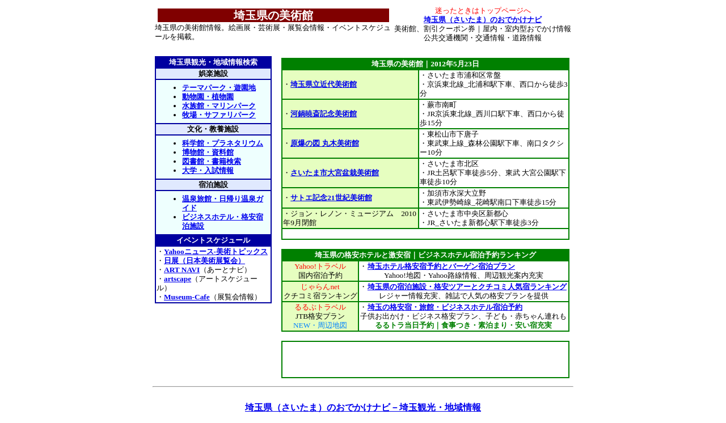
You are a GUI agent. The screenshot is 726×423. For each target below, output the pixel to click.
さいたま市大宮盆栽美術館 (334, 172)
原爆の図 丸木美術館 (324, 143)
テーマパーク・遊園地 (219, 87)
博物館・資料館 (208, 152)
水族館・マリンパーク (219, 105)
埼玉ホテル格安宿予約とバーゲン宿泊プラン (441, 266)
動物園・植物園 (208, 96)
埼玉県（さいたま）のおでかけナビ (483, 19)
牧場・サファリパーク (219, 115)
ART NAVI (182, 269)
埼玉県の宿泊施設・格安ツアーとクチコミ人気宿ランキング (467, 286)
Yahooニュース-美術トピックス (216, 251)
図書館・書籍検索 (211, 161)
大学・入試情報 (208, 170)
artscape (177, 278)
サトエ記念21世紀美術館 (331, 197)
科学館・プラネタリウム (222, 143)
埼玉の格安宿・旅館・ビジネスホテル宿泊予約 (444, 307)
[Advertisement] (425, 234)
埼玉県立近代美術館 (323, 84)
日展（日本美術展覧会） (204, 260)
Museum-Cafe (187, 297)
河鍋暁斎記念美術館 (323, 113)
